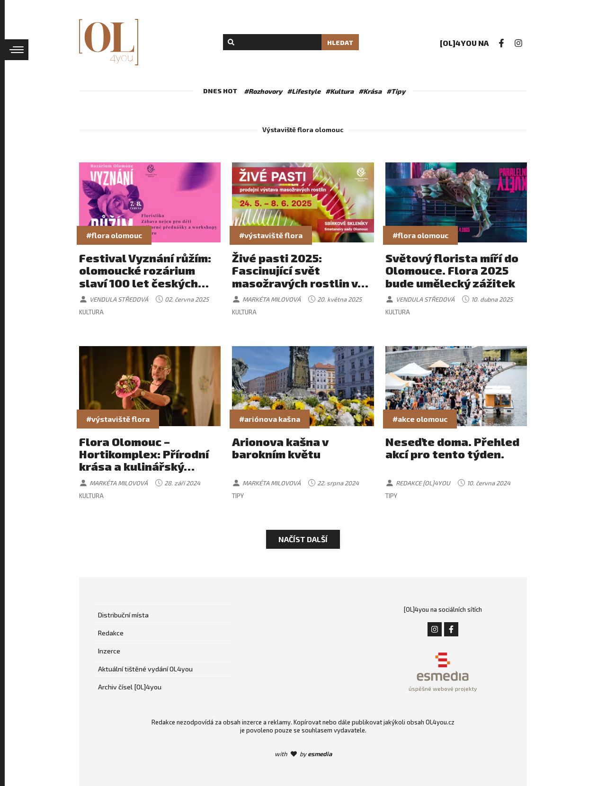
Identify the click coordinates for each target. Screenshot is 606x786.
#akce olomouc (419, 418)
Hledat (340, 42)
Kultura (91, 312)
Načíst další (303, 539)
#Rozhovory (263, 91)
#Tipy (395, 91)
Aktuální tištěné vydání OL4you (145, 669)
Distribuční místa (123, 615)
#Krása (370, 91)
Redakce (111, 633)
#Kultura (339, 91)
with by (303, 754)
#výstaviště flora (271, 235)
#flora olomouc (114, 235)
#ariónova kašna (269, 418)
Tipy (238, 496)
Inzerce (109, 651)
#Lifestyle (304, 91)
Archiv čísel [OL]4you (129, 687)
